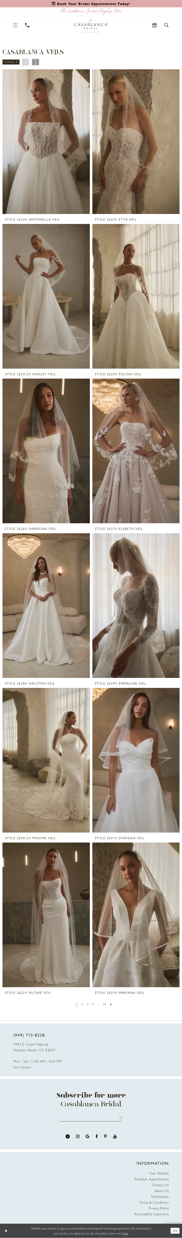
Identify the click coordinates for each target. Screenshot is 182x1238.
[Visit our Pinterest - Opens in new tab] (105, 1136)
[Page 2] (81, 1004)
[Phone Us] (27, 25)
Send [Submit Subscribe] (119, 1118)
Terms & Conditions (154, 1202)
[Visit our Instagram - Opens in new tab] (77, 1136)
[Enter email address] (91, 1118)
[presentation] (46, 141)
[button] (16, 25)
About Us (161, 1190)
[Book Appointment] (155, 25)
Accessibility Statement (151, 1214)
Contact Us (160, 1184)
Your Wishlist (159, 1173)
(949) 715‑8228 (29, 1035)
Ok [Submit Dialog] (175, 1231)
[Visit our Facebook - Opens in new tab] (96, 1136)
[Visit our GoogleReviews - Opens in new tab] (87, 1136)
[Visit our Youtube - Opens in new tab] (115, 1136)
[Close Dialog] (6, 1230)
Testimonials (160, 1196)
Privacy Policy (159, 1208)
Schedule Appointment (152, 1179)
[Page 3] (87, 1004)
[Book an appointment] (91, 3)
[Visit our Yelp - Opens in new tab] (68, 1136)
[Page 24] (105, 1004)
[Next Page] (112, 1004)
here (125, 1233)
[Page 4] (93, 1004)
